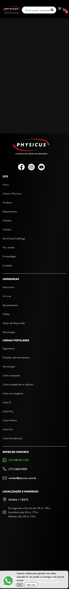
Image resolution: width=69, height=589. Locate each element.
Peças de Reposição (14, 323)
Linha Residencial (12, 438)
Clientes (7, 220)
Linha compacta (11, 375)
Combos (7, 229)
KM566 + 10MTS (15, 499)
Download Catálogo (14, 238)
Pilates (6, 314)
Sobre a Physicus (12, 193)
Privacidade (9, 256)
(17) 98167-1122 (16, 460)
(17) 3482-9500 (15, 469)
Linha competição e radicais (18, 384)
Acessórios (9, 287)
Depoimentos (10, 211)
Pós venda (8, 247)
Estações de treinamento (16, 357)
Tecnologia (9, 332)
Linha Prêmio (10, 420)
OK (19, 584)
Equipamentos (10, 305)
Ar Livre (7, 296)
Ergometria (9, 348)
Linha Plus (8, 411)
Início (6, 184)
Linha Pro (8, 429)
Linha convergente (13, 393)
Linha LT (7, 402)
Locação (7, 265)
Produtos (7, 202)
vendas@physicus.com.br (19, 478)
